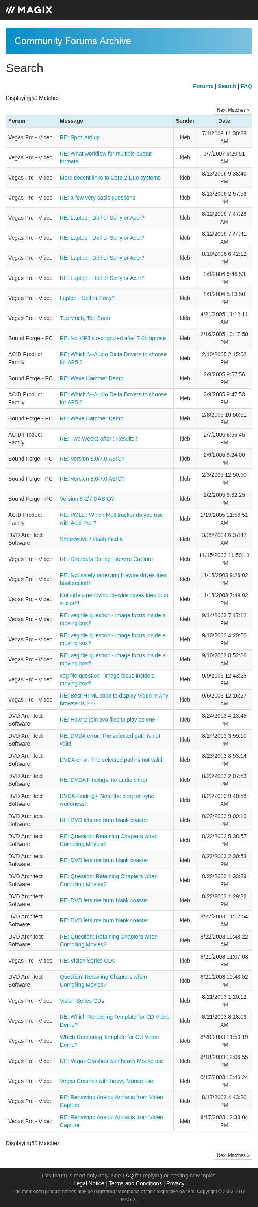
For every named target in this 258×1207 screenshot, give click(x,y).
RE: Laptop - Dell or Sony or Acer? (102, 218)
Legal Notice (89, 1183)
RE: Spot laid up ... (83, 137)
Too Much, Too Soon (85, 318)
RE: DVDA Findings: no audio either (104, 780)
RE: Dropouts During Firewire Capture (106, 559)
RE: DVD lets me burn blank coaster (104, 820)
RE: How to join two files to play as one (107, 719)
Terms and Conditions (135, 1183)
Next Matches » (233, 110)
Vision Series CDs (82, 1001)
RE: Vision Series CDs (87, 960)
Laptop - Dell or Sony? (87, 298)
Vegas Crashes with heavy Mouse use (106, 1081)
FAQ (128, 1175)
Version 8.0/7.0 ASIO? (87, 499)
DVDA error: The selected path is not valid (111, 760)
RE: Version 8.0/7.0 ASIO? (92, 458)
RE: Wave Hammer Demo (91, 378)
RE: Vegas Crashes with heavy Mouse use (112, 1061)
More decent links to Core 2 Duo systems (110, 177)
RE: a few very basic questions (97, 197)
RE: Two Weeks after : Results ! (98, 438)
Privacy (175, 1183)
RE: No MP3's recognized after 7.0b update (113, 338)
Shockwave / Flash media (91, 539)
